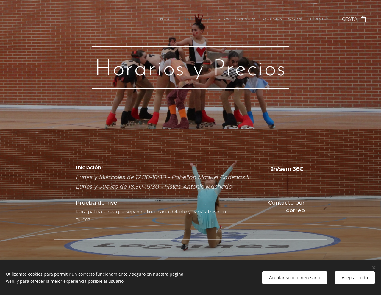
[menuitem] (293, 19)
